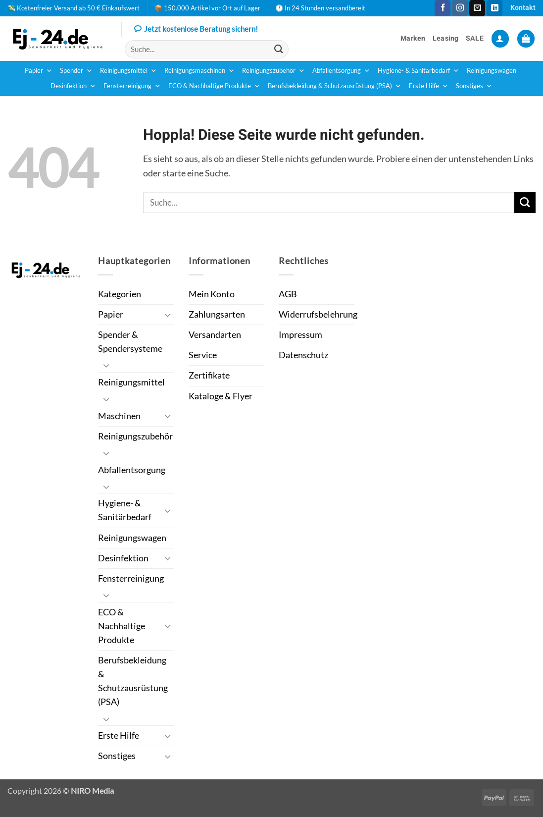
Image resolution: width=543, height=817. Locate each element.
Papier (38, 70)
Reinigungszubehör (273, 70)
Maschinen (119, 416)
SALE (475, 38)
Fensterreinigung (132, 86)
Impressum (300, 334)
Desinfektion (73, 86)
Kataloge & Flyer (220, 396)
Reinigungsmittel (128, 70)
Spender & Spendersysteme (130, 341)
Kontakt (523, 7)
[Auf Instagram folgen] (460, 8)
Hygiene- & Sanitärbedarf (418, 70)
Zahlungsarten (217, 314)
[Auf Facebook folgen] (442, 8)
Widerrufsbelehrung (318, 314)
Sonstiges (474, 86)
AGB (288, 294)
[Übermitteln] (278, 49)
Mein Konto (212, 294)
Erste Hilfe (428, 86)
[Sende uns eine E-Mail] (477, 8)
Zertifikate (209, 375)
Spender (76, 70)
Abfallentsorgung (341, 70)
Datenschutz (303, 355)
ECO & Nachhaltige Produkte (214, 86)
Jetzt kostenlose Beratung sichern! (196, 29)
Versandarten (215, 334)
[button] (500, 39)
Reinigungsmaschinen (199, 70)
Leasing (446, 38)
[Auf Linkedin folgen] (494, 8)
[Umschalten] (168, 315)
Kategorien (119, 294)
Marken (413, 38)
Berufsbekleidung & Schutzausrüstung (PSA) (334, 86)
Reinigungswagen (491, 70)
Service (203, 355)
